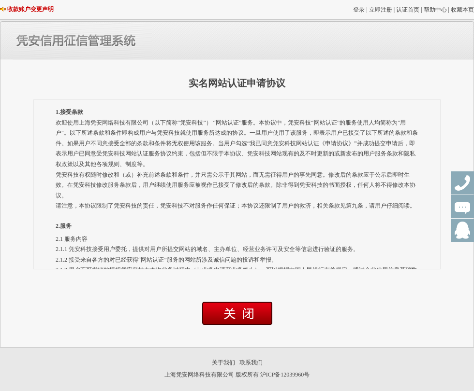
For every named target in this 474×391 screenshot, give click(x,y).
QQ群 (462, 230)
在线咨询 (462, 206)
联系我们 (251, 362)
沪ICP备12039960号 (285, 374)
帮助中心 (435, 9)
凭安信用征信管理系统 (116, 40)
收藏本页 (462, 9)
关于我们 (223, 362)
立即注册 (380, 9)
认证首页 (407, 9)
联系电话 (462, 183)
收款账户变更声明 (30, 9)
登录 (359, 9)
